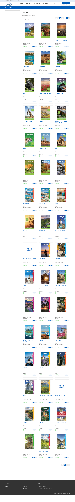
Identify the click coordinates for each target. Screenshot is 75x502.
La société (25, 486)
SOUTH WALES (42, 230)
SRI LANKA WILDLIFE (59, 313)
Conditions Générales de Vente (45, 488)
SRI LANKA (25, 230)
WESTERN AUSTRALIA (43, 285)
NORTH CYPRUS (42, 203)
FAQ (40, 490)
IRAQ (56, 367)
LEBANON (41, 176)
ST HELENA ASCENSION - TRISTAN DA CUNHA (44, 450)
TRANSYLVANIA (42, 39)
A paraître (25, 488)
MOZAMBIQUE (42, 258)
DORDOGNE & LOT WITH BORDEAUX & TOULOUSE (60, 286)
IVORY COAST (58, 258)
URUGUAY (41, 340)
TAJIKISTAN (57, 450)
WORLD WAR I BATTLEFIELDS (45, 93)
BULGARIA (41, 422)
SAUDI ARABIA (42, 66)
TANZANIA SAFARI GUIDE (28, 176)
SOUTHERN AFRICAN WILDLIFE (29, 258)
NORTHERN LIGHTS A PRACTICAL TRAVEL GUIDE (60, 94)
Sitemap (41, 494)
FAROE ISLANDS (26, 39)
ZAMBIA (24, 148)
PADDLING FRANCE (27, 66)
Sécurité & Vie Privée (43, 492)
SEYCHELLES (25, 422)
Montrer (25, 17)
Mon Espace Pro (66, 2)
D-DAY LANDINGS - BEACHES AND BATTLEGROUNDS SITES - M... (61, 40)
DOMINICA (57, 66)
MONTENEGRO (26, 203)
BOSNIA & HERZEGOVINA (28, 313)
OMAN (24, 285)
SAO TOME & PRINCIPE (60, 395)
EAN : (24, 43)
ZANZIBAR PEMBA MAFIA (44, 313)
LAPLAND (25, 367)
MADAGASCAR (26, 450)
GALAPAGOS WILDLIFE (60, 230)
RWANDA (25, 93)
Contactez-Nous (9, 495)
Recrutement (25, 492)
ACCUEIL (6, 7)
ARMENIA (41, 121)
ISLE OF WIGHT (58, 340)
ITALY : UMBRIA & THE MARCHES (46, 395)
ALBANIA (57, 176)
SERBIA (56, 203)
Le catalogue (25, 490)
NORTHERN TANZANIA (27, 121)
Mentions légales (42, 486)
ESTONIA (25, 395)
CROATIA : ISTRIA (42, 148)
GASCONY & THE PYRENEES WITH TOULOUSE (61, 122)
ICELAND (41, 367)
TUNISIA (57, 148)
